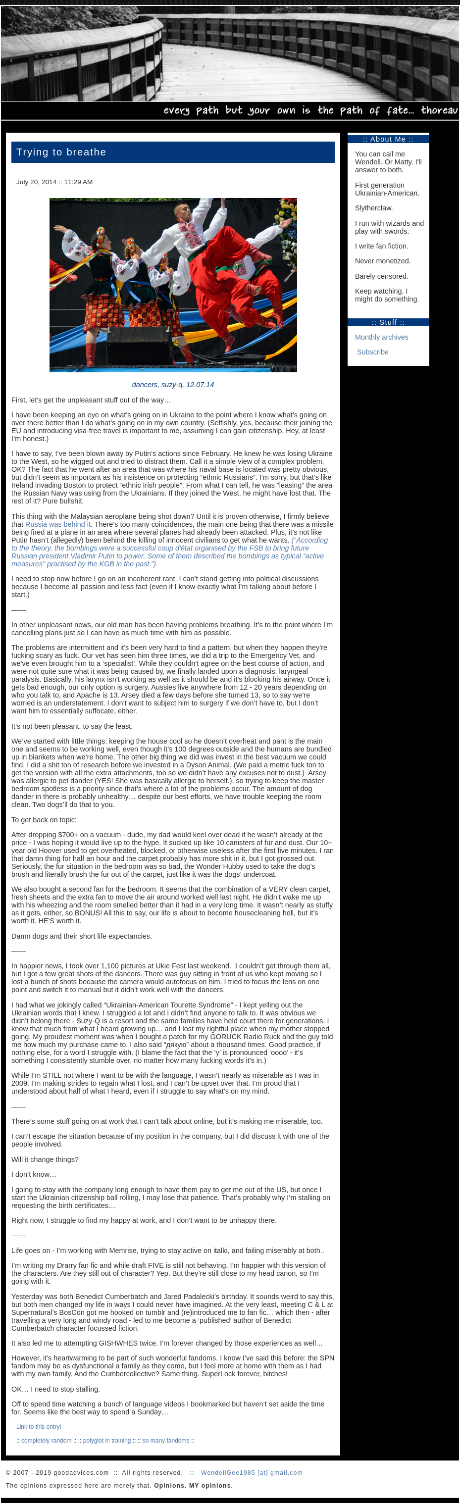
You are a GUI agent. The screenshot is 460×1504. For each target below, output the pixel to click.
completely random (46, 1440)
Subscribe (373, 352)
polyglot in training (107, 1440)
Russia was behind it (58, 524)
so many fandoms (166, 1440)
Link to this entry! (38, 1426)
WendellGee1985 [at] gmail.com (252, 1472)
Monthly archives (382, 337)
